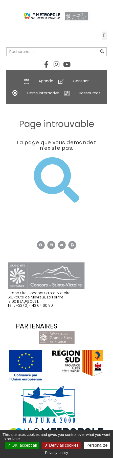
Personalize (97, 445)
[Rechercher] (102, 52)
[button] (104, 36)
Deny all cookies (62, 445)
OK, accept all (22, 445)
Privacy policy (56, 452)
